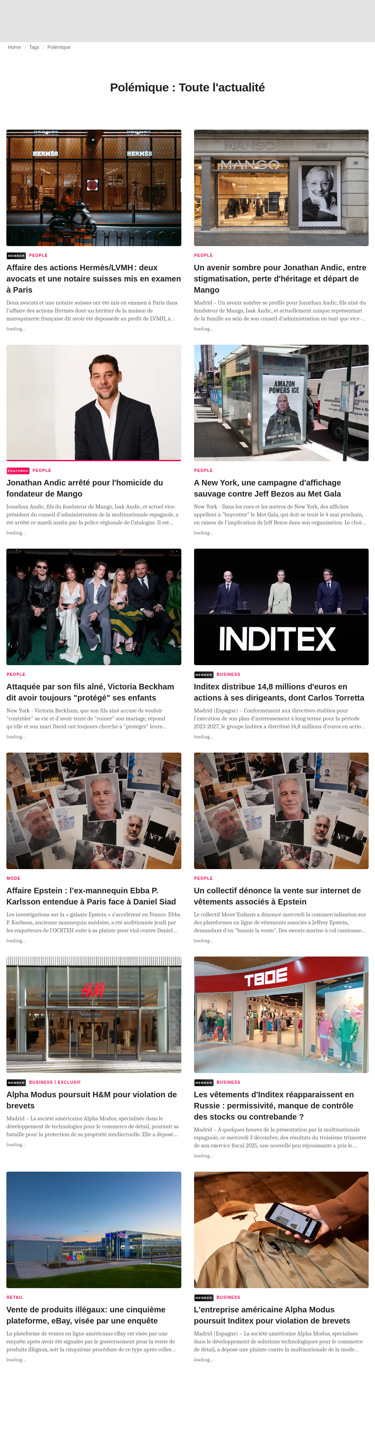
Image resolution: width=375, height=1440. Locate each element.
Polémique (58, 47)
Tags (34, 47)
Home (14, 47)
